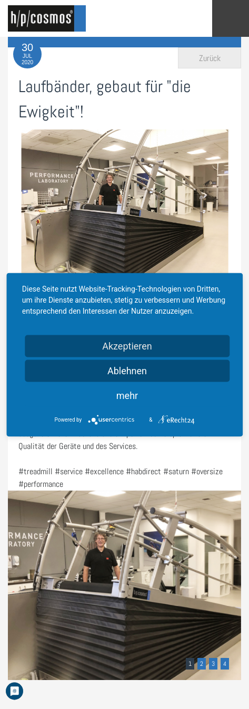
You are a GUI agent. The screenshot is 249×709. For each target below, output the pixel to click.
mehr (127, 395)
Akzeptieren (127, 345)
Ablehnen (127, 370)
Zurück (210, 58)
